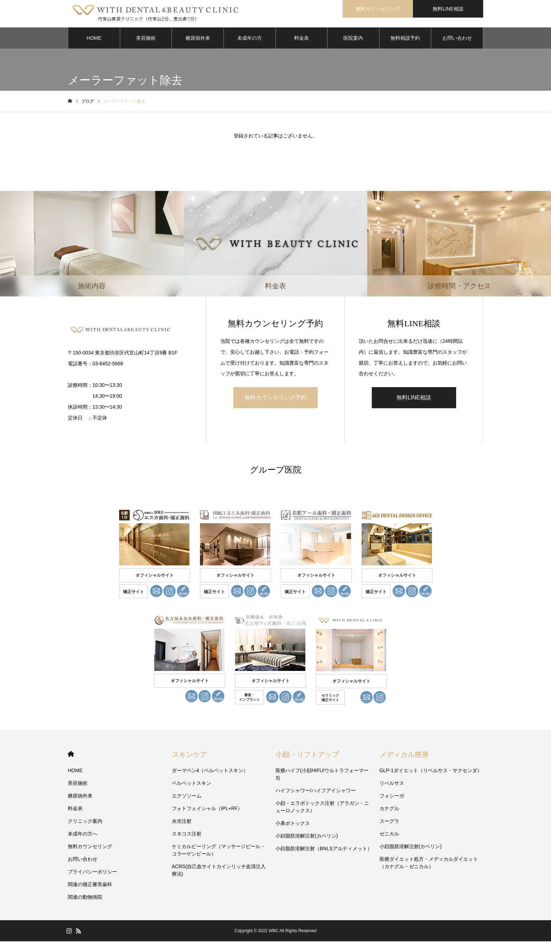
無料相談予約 (405, 38)
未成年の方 (249, 38)
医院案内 (353, 38)
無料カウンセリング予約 (275, 398)
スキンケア (189, 755)
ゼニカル (389, 834)
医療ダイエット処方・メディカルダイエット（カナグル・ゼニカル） (429, 863)
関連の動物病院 (85, 898)
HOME (93, 38)
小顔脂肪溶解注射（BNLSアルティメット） (324, 849)
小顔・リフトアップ (307, 755)
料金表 (301, 38)
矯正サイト (133, 592)
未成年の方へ (82, 834)
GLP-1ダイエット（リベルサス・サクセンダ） (431, 771)
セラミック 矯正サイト (330, 698)
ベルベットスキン (191, 784)
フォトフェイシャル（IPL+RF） (207, 809)
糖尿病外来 (198, 38)
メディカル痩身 (404, 755)
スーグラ (389, 822)
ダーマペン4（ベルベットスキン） (210, 771)
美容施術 (146, 38)
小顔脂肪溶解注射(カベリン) (307, 836)
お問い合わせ (457, 38)
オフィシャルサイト (155, 575)
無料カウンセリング (90, 847)
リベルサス (392, 784)
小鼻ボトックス (293, 824)
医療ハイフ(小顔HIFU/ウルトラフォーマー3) (322, 774)
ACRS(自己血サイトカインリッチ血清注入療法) (219, 870)
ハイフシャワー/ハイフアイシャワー (316, 791)
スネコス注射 (186, 834)
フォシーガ (392, 796)
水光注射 (182, 822)
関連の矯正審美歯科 (90, 885)
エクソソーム (186, 796)
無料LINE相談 (414, 398)
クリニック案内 (85, 822)
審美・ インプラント (249, 698)
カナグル (389, 809)
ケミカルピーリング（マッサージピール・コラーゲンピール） (218, 850)
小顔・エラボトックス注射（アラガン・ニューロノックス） (322, 807)
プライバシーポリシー (92, 872)
